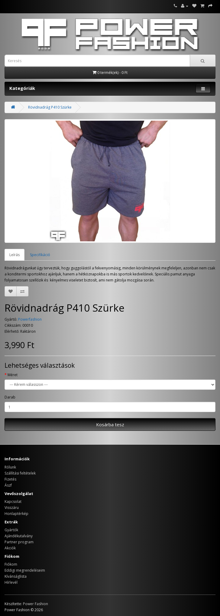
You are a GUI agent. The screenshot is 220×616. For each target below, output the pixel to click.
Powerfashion (30, 319)
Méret (13, 374)
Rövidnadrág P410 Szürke (50, 107)
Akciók (10, 548)
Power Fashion (35, 603)
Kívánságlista (16, 576)
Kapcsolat (13, 501)
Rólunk (10, 467)
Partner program (19, 542)
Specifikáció (40, 254)
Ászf (8, 485)
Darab (10, 397)
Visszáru (12, 507)
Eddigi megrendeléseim (25, 570)
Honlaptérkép (16, 513)
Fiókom (11, 564)
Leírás (14, 254)
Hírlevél (11, 582)
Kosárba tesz (110, 424)
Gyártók (11, 529)
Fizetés (10, 479)
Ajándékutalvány (19, 535)
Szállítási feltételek (20, 473)
